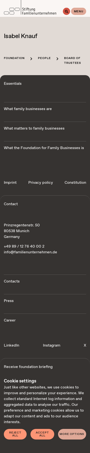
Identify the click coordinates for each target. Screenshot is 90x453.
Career (10, 320)
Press (9, 300)
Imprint (10, 182)
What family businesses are (28, 109)
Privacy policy (40, 182)
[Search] (66, 11)
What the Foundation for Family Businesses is (44, 148)
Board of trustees (72, 60)
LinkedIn (11, 345)
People (44, 58)
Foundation (14, 58)
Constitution (75, 182)
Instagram (51, 345)
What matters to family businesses (34, 128)
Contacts (12, 281)
